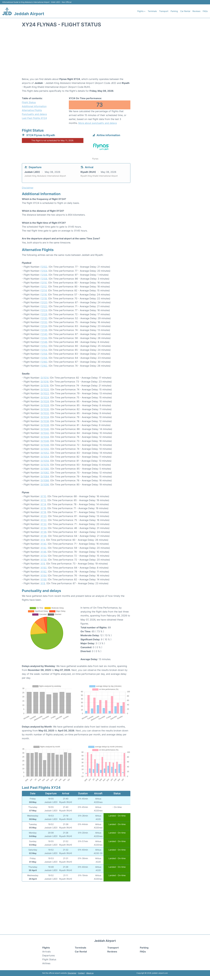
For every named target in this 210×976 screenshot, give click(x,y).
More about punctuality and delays (97, 123)
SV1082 (45, 472)
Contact (81, 973)
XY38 (44, 535)
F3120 (44, 302)
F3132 (44, 322)
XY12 (43, 500)
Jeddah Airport (29, 14)
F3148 (44, 342)
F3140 (44, 334)
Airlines (46, 963)
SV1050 (45, 448)
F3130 (44, 318)
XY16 (43, 508)
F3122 (44, 306)
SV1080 (45, 468)
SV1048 (45, 444)
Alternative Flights (32, 110)
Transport (163, 11)
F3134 (44, 326)
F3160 (44, 361)
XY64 (43, 575)
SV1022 (45, 393)
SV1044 (45, 436)
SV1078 (45, 464)
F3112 (44, 286)
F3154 (44, 349)
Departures (48, 955)
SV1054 (45, 456)
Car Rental (185, 11)
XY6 (43, 563)
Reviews (196, 11)
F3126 (44, 314)
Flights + (141, 11)
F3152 (44, 345)
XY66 (43, 579)
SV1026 (45, 401)
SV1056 (45, 460)
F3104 (44, 270)
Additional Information (34, 106)
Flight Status (29, 102)
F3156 (44, 353)
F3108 (44, 278)
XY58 (44, 559)
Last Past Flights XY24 (34, 118)
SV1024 (45, 397)
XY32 (44, 524)
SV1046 (45, 441)
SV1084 (45, 476)
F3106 (44, 274)
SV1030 (45, 409)
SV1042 (45, 433)
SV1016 (44, 381)
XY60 (44, 567)
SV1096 (45, 484)
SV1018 (45, 385)
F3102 (44, 266)
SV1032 (45, 413)
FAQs (205, 11)
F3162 (44, 365)
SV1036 (45, 421)
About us (89, 973)
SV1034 (45, 417)
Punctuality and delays (34, 114)
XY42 (43, 547)
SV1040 (45, 429)
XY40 (43, 543)
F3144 (44, 338)
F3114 (44, 290)
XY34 (43, 528)
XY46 (43, 551)
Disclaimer (72, 973)
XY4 (43, 539)
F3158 (44, 357)
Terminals (152, 11)
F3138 (44, 330)
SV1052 (45, 452)
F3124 (44, 310)
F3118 (44, 298)
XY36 (43, 532)
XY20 (44, 516)
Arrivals (46, 951)
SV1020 (45, 389)
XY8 (43, 583)
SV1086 (45, 480)
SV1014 (44, 377)
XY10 (43, 496)
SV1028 (45, 405)
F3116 (44, 294)
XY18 (43, 512)
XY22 (44, 520)
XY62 (44, 571)
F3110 (44, 282)
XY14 (43, 504)
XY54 (43, 555)
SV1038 (45, 425)
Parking (174, 11)
